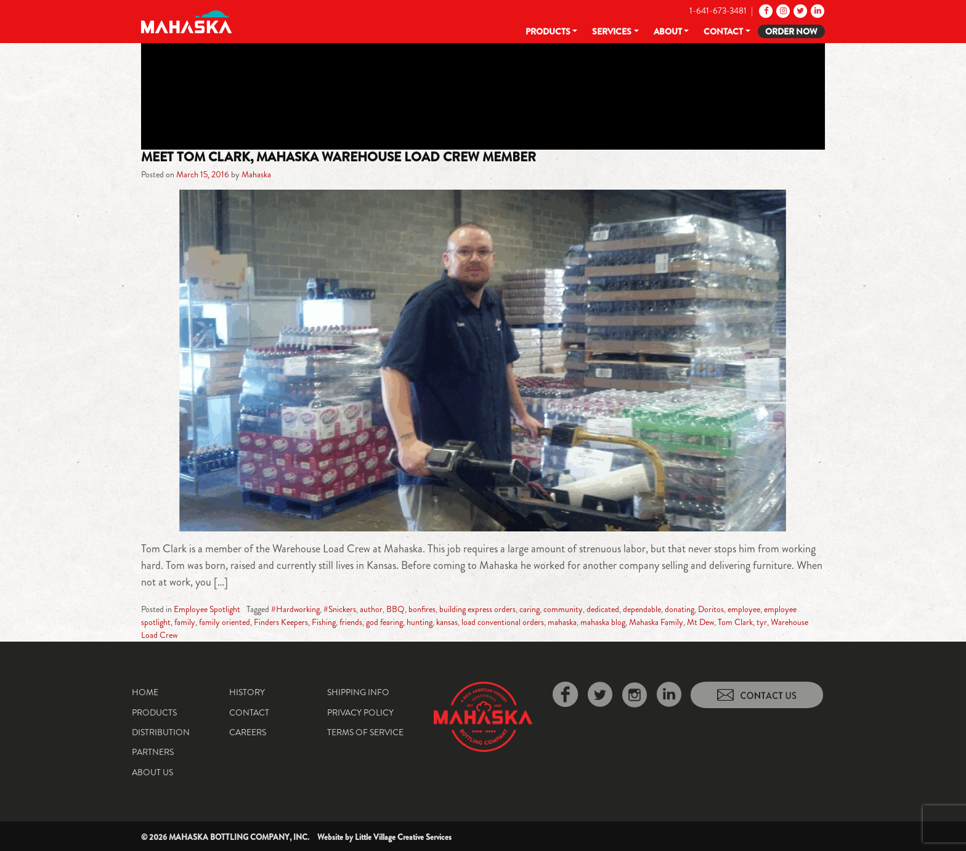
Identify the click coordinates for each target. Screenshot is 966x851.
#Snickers (339, 609)
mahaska (562, 622)
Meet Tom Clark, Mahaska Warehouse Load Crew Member (338, 157)
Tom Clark (735, 622)
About (668, 31)
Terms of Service (365, 732)
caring (529, 609)
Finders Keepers (281, 622)
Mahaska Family (656, 622)
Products (548, 31)
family (184, 622)
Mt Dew (700, 622)
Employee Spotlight (207, 609)
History (247, 692)
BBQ (395, 609)
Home (145, 692)
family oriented (224, 622)
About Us (152, 772)
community (563, 609)
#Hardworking (295, 609)
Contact (723, 31)
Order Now (791, 31)
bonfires (422, 609)
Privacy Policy (360, 712)
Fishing (324, 622)
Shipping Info (358, 692)
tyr (762, 622)
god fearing (384, 622)
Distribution (161, 732)
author (371, 609)
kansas (447, 622)
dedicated (602, 609)
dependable (642, 609)
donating (679, 609)
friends (350, 622)
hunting (419, 622)
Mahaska (256, 174)
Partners (153, 752)
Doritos (711, 609)
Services (611, 31)
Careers (247, 732)
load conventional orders (502, 622)
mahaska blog (602, 622)
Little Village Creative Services (403, 837)
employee (744, 609)
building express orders (477, 609)
